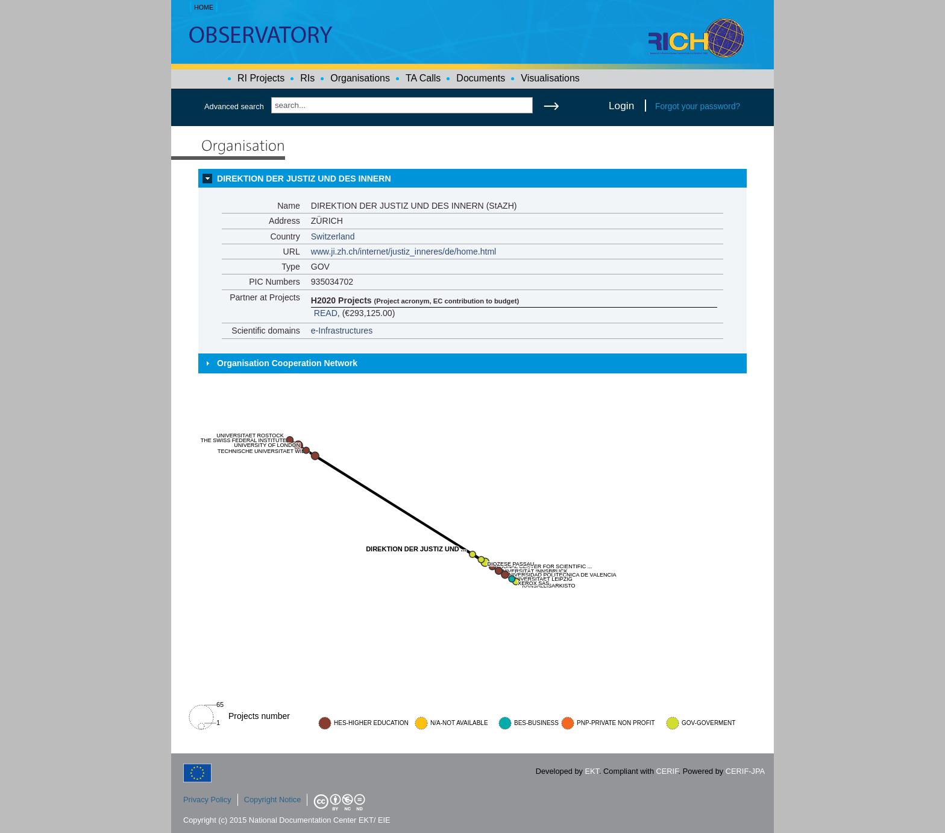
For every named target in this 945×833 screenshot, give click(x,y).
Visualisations (550, 78)
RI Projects (260, 78)
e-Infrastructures (342, 330)
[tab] (472, 178)
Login (621, 106)
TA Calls (423, 78)
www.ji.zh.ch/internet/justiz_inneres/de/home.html (404, 251)
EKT (592, 771)
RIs (307, 78)
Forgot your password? (697, 106)
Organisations (360, 78)
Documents (480, 78)
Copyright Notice (272, 799)
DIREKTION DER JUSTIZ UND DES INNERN (304, 178)
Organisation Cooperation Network (287, 363)
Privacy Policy (207, 799)
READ (326, 313)
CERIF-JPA (745, 771)
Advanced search (234, 106)
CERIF (667, 771)
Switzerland (333, 236)
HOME (203, 7)
